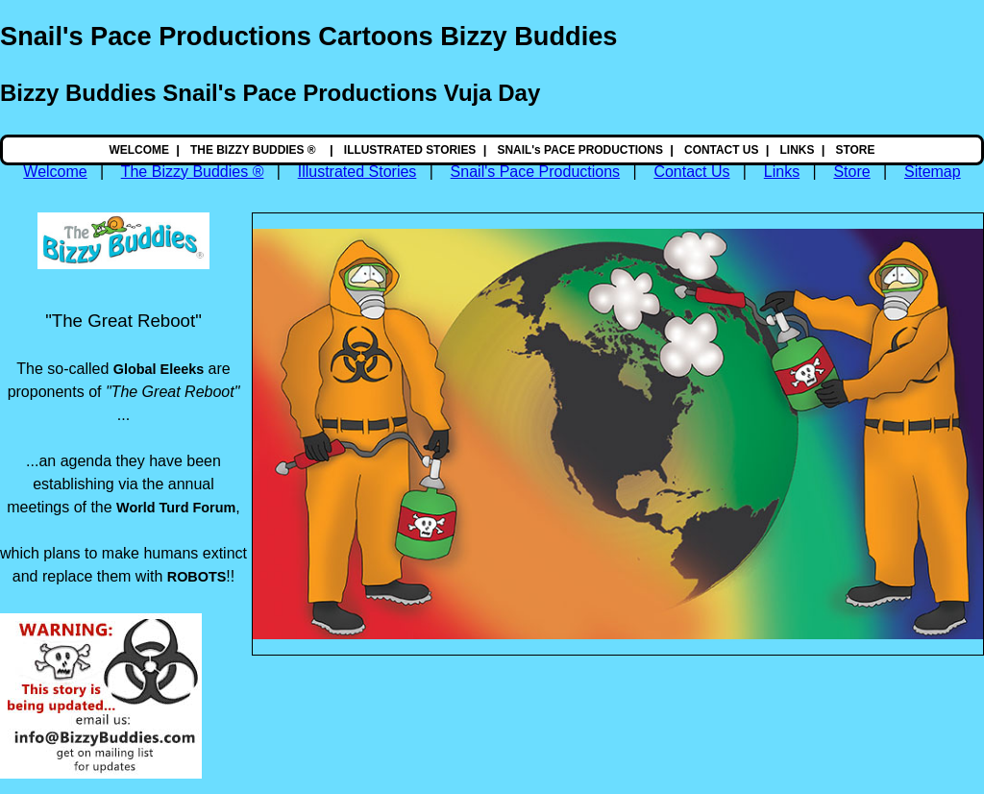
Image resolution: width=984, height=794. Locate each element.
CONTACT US (721, 150)
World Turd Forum (175, 507)
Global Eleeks (158, 369)
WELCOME (139, 150)
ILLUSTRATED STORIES (410, 150)
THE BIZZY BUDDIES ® (254, 150)
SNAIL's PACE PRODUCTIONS (579, 150)
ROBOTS (197, 576)
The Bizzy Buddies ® (192, 171)
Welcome (54, 171)
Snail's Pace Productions (535, 171)
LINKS (797, 150)
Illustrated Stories (357, 171)
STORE (855, 150)
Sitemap (932, 171)
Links (782, 171)
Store (851, 171)
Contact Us (691, 171)
